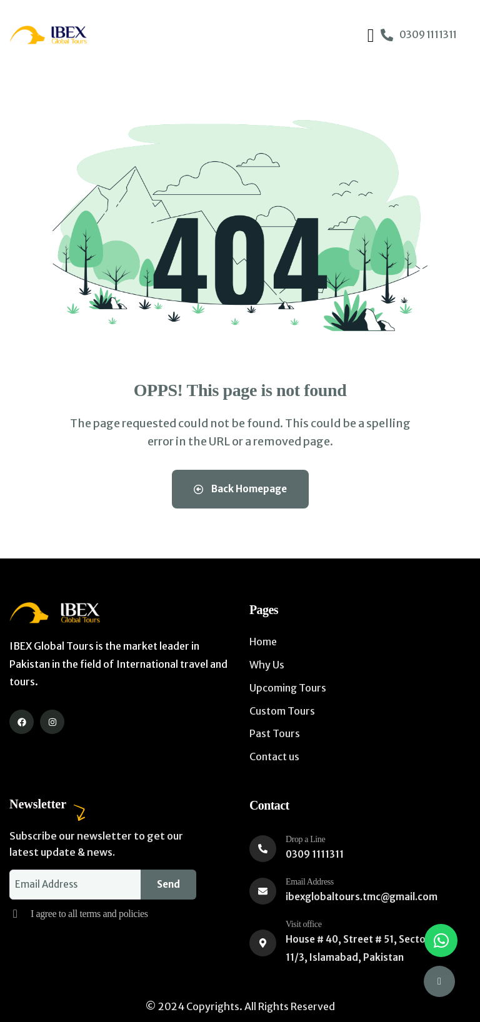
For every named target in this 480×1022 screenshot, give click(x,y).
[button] (441, 940)
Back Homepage (240, 489)
